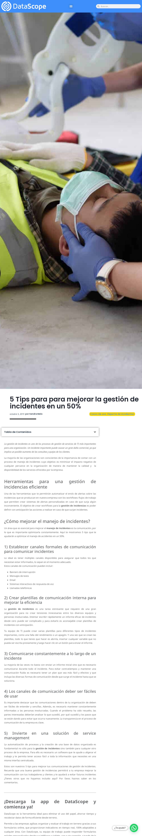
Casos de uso (98, 414)
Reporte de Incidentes (121, 414)
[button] (71, 6)
